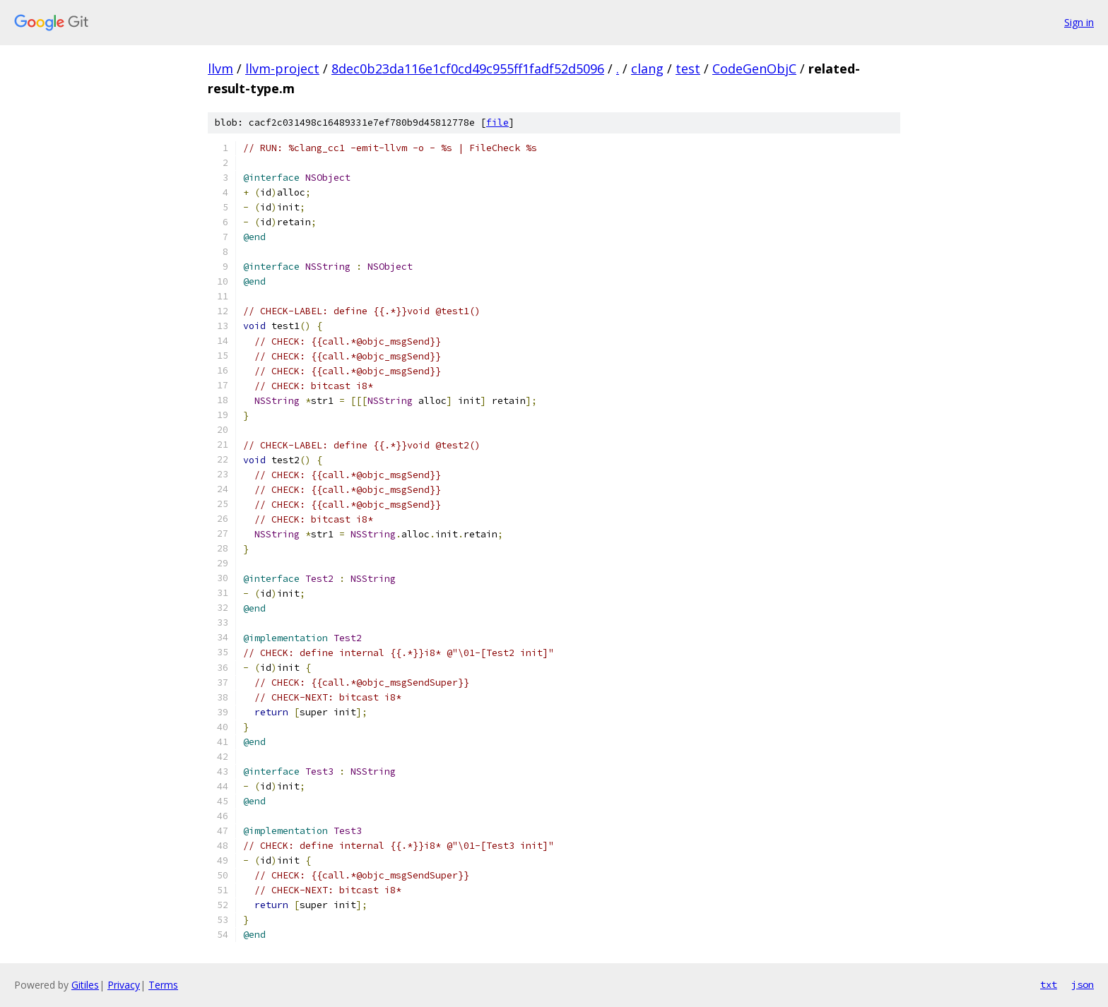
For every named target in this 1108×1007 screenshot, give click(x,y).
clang (647, 68)
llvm (220, 68)
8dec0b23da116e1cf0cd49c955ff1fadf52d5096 (467, 68)
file (497, 123)
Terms (163, 984)
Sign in (1079, 22)
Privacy (123, 984)
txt (1048, 984)
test (688, 68)
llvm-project (282, 68)
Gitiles (85, 984)
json (1082, 984)
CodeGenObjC (754, 68)
